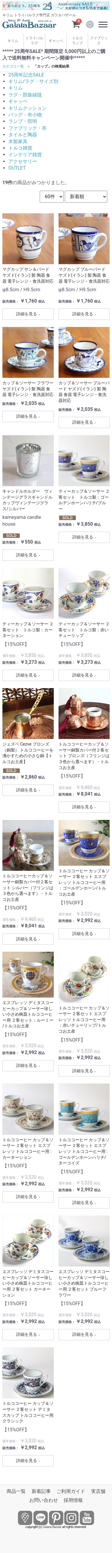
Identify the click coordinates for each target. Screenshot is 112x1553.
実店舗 (98, 1491)
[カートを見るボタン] (76, 23)
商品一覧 (16, 1491)
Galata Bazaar (52, 1527)
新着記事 (41, 1491)
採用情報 (73, 1500)
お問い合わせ (43, 1500)
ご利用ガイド (70, 1491)
